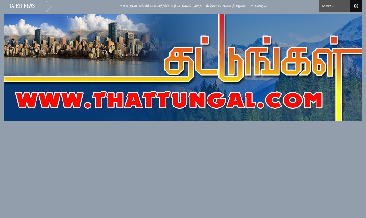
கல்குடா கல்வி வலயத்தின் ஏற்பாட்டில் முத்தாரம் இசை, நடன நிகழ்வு (182, 5)
